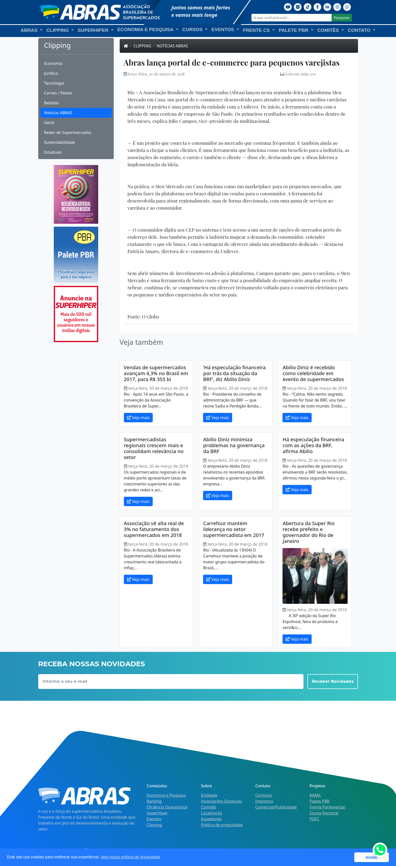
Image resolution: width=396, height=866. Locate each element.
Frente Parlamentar (328, 807)
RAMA (315, 795)
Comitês (208, 807)
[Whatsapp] (347, 6)
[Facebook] (317, 6)
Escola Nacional (324, 813)
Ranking (154, 801)
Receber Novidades (333, 681)
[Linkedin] (327, 6)
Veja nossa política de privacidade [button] (130, 857)
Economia (53, 63)
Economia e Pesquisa (166, 795)
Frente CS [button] (257, 30)
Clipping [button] (58, 30)
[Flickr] (298, 6)
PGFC (315, 819)
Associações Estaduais (221, 801)
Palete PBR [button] (294, 30)
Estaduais (53, 152)
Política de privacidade (222, 825)
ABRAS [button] (30, 30)
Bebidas (51, 103)
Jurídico (51, 73)
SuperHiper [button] (94, 30)
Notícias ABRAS (58, 112)
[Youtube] (288, 6)
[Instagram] (337, 6)
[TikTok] (308, 6)
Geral (49, 122)
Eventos (154, 819)
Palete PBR (320, 801)
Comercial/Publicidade (276, 807)
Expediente (211, 819)
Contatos (263, 795)
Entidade (209, 795)
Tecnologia (54, 83)
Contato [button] (360, 30)
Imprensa (264, 801)
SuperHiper (157, 813)
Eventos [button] (223, 29)
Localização (211, 813)
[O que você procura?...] (291, 17)
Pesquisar (342, 17)
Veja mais (138, 417)
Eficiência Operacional (167, 807)
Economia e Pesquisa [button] (146, 29)
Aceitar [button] (372, 857)
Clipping (142, 46)
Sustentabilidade (59, 142)
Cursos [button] (193, 29)
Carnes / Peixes (58, 93)
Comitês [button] (328, 30)
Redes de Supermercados (67, 132)
